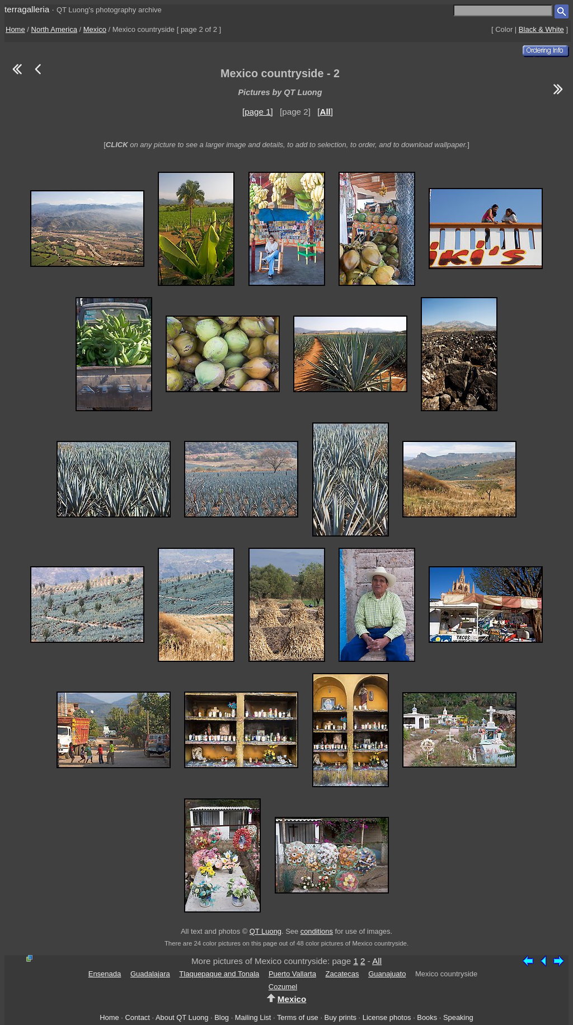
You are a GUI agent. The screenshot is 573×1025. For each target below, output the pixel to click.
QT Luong (265, 931)
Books (427, 1017)
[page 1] (257, 111)
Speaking (458, 1017)
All (377, 961)
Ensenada (104, 974)
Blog (221, 1017)
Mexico (94, 29)
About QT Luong (182, 1017)
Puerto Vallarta (292, 974)
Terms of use (297, 1017)
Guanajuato (387, 974)
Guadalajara (150, 974)
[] (325, 111)
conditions (316, 931)
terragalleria (26, 9)
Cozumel (283, 986)
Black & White (541, 29)
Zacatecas (342, 974)
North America (54, 29)
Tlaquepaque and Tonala (219, 974)
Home (15, 29)
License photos (387, 1017)
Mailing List (253, 1017)
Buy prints (340, 1017)
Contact (137, 1017)
